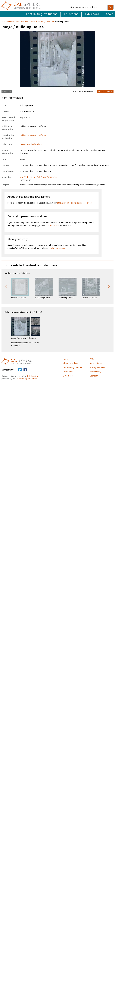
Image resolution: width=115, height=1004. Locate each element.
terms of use (53, 225)
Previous (5, 286)
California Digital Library (26, 378)
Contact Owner (105, 91)
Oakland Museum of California (14, 21)
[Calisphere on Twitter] (20, 370)
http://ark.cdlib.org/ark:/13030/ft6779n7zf (38, 177)
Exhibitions (92, 14)
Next (109, 286)
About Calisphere (70, 363)
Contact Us (95, 376)
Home (65, 359)
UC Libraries (32, 376)
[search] (111, 7)
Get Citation (7, 91)
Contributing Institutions (41, 14)
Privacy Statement (98, 367)
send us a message (57, 248)
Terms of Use (96, 363)
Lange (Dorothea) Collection (42, 21)
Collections (71, 14)
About (110, 14)
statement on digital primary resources (74, 202)
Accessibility (95, 372)
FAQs (92, 359)
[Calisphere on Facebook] (25, 370)
